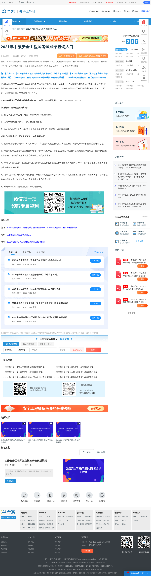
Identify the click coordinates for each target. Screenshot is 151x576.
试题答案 (102, 497)
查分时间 (140, 86)
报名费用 (118, 56)
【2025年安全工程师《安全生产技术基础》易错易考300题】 (42, 74)
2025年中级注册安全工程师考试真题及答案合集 (24, 367)
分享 (7, 32)
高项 (48, 517)
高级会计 (99, 520)
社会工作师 (88, 517)
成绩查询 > (21, 29)
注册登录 (4, 542)
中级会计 (107, 517)
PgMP (22, 524)
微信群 (30, 2)
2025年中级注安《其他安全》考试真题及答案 (75, 367)
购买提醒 (4, 552)
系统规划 (42, 524)
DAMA (22, 528)
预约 (93, 350)
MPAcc (116, 524)
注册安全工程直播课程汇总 (19, 235)
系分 (40, 517)
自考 (134, 517)
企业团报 (144, 51)
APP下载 (144, 78)
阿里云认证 (69, 517)
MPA (123, 524)
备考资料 (129, 65)
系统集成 (50, 524)
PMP (22, 517)
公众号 (144, 69)
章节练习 (76, 497)
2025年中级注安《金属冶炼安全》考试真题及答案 (76, 372)
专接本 (135, 520)
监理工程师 (88, 524)
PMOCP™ (31, 520)
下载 (142, 266)
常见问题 (58, 545)
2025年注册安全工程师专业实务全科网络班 (26, 227)
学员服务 (144, 42)
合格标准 (118, 89)
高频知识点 (50, 497)
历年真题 (24, 497)
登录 (147, 2)
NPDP (30, 517)
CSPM (22, 520)
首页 (3, 2)
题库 (126, 11)
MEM (124, 520)
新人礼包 (144, 23)
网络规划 (42, 520)
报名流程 (129, 56)
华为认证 (61, 517)
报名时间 (118, 54)
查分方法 (118, 86)
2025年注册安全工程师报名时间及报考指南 (26, 242)
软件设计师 (43, 528)
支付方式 (4, 549)
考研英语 (125, 517)
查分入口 (129, 86)
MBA (116, 520)
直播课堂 (106, 11)
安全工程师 (80, 524)
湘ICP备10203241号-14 (83, 566)
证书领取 (129, 89)
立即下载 (95, 261)
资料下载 (12, 252)
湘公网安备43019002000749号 (102, 566)
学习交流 (138, 21)
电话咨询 (144, 60)
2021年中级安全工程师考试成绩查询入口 (42, 29)
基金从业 (107, 524)
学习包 (117, 11)
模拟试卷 (37, 497)
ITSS (59, 520)
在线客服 (87, 551)
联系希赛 (58, 549)
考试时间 (118, 74)
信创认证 (61, 524)
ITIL (67, 520)
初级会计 (99, 517)
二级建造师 (88, 520)
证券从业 (99, 524)
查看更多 (132, 313)
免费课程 (26, 252)
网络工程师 (51, 528)
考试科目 (129, 74)
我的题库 (145, 216)
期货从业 (99, 528)
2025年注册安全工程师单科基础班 (62, 227)
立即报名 (10, 481)
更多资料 (97, 252)
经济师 (79, 517)
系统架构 (50, 520)
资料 (135, 11)
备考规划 (118, 65)
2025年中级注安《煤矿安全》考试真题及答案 (24, 372)
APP (21, 2)
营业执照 (58, 552)
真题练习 (40, 252)
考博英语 (117, 517)
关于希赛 (58, 542)
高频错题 (64, 497)
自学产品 (31, 542)
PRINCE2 (31, 524)
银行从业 (107, 520)
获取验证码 (77, 350)
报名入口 (129, 54)
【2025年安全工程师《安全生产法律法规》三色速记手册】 (39, 77)
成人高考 (144, 517)
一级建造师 (80, 520)
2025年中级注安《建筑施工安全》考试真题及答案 (76, 377)
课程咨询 (144, 32)
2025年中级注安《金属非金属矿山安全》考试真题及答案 (28, 377)
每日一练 (89, 497)
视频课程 (94, 11)
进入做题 (139, 241)
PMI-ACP (31, 528)
